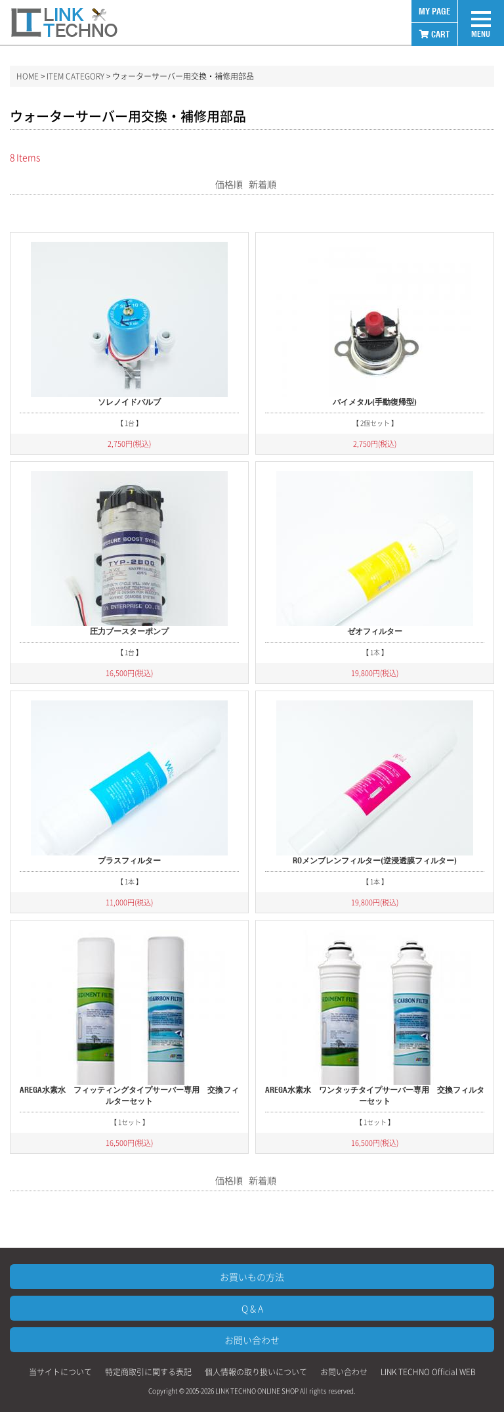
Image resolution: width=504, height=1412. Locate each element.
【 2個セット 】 (375, 423)
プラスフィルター (129, 860)
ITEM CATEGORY (75, 76)
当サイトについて (60, 1372)
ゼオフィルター (374, 631)
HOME (27, 76)
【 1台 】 (129, 423)
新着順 (262, 184)
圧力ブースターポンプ (129, 631)
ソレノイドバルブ (129, 402)
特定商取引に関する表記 (148, 1372)
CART (434, 34)
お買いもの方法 (252, 1276)
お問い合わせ (252, 1339)
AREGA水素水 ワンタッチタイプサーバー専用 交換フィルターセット (374, 1095)
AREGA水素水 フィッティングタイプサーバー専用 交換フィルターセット (129, 1095)
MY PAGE (434, 11)
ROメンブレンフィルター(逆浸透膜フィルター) (375, 860)
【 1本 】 (375, 652)
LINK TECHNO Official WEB (428, 1372)
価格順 (229, 184)
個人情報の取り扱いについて (256, 1372)
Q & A (252, 1308)
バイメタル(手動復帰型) (375, 402)
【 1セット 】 (129, 1122)
